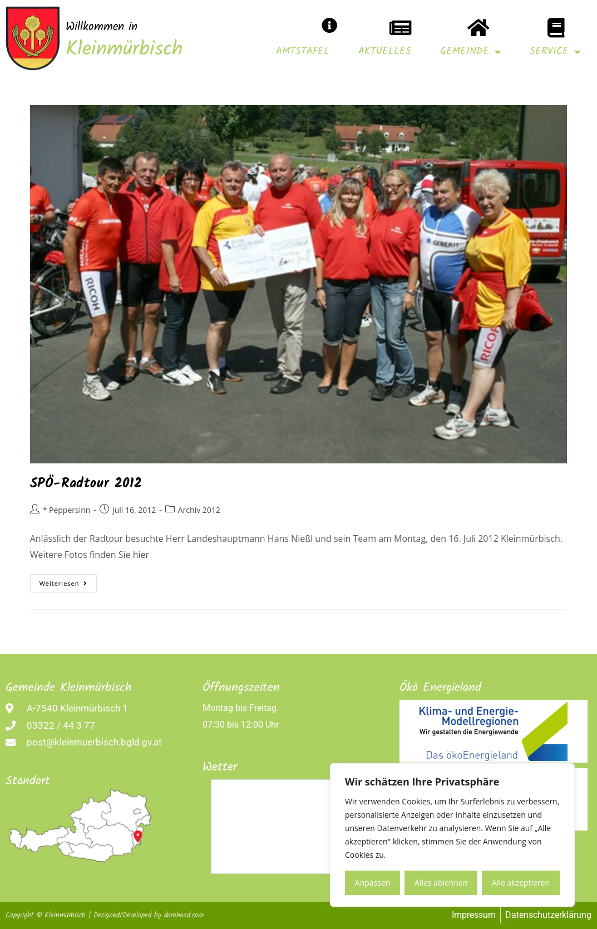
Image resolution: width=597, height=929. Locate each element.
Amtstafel (302, 51)
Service (555, 51)
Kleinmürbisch (124, 50)
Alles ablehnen (441, 882)
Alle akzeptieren (521, 882)
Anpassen (373, 882)
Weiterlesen (68, 580)
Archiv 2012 (199, 510)
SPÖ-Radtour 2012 (86, 484)
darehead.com (184, 915)
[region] (452, 835)
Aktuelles (384, 51)
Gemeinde (470, 51)
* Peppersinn (67, 510)
